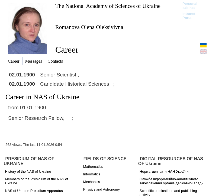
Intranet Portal (188, 16)
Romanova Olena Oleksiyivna (89, 27)
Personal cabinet (189, 6)
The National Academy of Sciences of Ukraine (107, 6)
